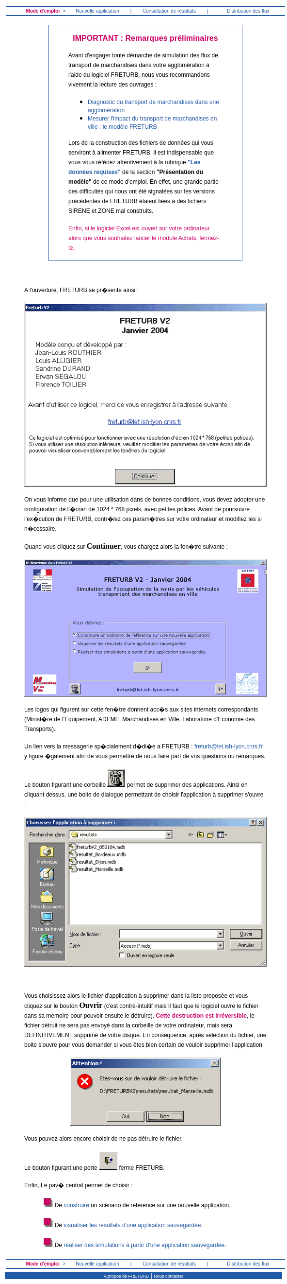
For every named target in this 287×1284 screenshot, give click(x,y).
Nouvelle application (97, 11)
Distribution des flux (248, 11)
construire (76, 1205)
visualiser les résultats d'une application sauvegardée (132, 1225)
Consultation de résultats (169, 11)
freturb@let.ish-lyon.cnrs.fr (228, 746)
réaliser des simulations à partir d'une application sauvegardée (144, 1245)
